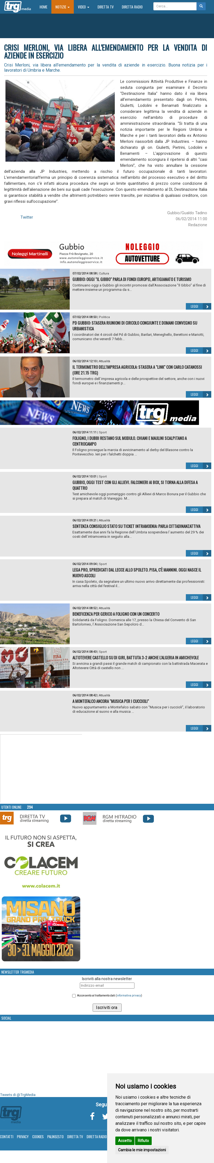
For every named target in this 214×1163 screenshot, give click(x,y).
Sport (103, 432)
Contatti (6, 1136)
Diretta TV (106, 7)
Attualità (104, 361)
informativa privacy (129, 995)
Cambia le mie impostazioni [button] (142, 1150)
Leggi (201, 306)
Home (45, 7)
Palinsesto (55, 1136)
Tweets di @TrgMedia (18, 1095)
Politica (104, 317)
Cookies (38, 1136)
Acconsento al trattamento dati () (109, 995)
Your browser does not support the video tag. (41, 769)
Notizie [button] (62, 7)
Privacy (23, 1136)
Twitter (26, 217)
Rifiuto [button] (143, 1140)
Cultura (104, 273)
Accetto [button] (125, 1140)
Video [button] (83, 7)
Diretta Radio (132, 7)
